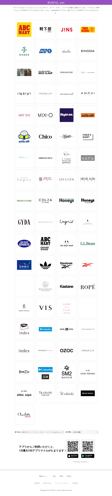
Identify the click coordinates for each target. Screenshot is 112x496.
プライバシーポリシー (62, 485)
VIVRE (61, 478)
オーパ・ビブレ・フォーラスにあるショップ (58, 433)
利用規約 (75, 485)
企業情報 (37, 485)
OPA (54, 478)
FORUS (69, 478)
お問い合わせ (47, 485)
